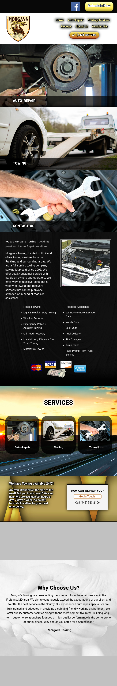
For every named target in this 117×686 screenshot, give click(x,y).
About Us (82, 26)
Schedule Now (99, 6)
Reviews (66, 26)
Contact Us (100, 26)
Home (59, 20)
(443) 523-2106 (84, 35)
